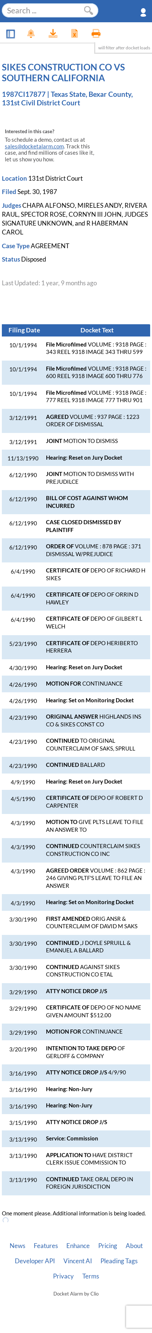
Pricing (107, 1246)
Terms (90, 1276)
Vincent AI (77, 1261)
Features (46, 1246)
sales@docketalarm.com (34, 146)
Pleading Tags (119, 1261)
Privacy (63, 1276)
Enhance (78, 1246)
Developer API (35, 1261)
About (134, 1246)
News (17, 1246)
